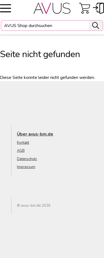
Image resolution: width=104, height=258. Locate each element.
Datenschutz (27, 158)
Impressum (26, 166)
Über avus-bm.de (35, 134)
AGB (21, 150)
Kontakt (23, 142)
